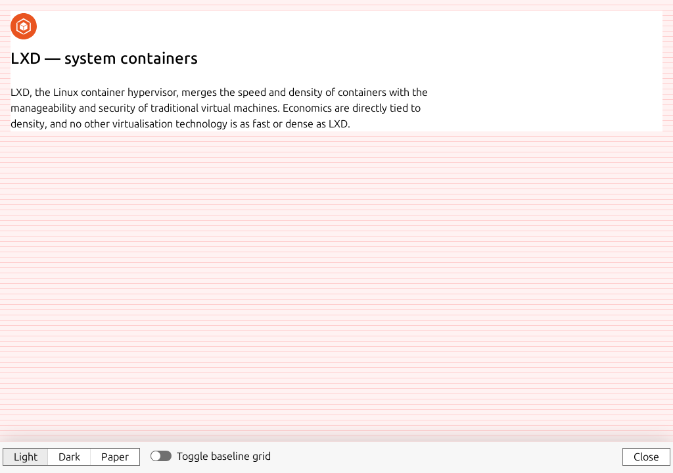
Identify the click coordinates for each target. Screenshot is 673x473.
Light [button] (25, 456)
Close (646, 456)
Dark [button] (69, 456)
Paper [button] (115, 456)
